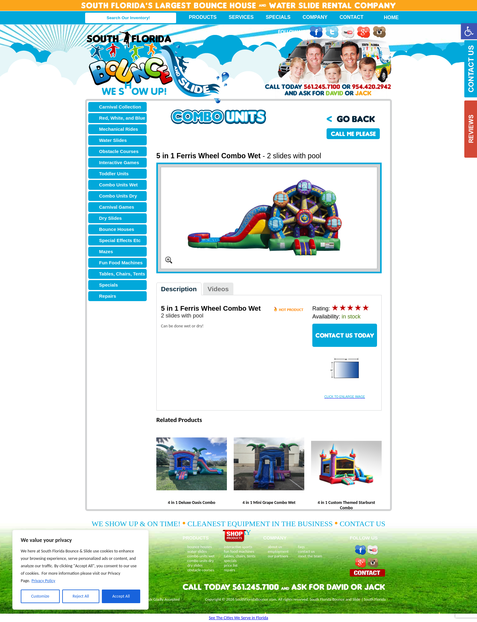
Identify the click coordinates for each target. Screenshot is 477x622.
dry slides (195, 565)
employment (278, 551)
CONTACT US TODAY (344, 335)
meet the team (310, 556)
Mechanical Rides (118, 129)
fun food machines (239, 551)
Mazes (106, 251)
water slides (197, 551)
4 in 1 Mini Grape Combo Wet (268, 502)
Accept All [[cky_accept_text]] (121, 596)
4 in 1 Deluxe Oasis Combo (191, 502)
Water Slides (113, 140)
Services (241, 17)
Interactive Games (119, 162)
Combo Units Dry (118, 195)
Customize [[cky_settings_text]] (40, 596)
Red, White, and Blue (122, 118)
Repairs (107, 296)
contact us (306, 551)
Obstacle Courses (119, 151)
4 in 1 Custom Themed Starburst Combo (346, 505)
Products (203, 17)
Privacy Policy (43, 580)
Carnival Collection (120, 106)
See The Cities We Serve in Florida (238, 617)
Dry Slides (110, 218)
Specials (278, 17)
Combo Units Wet (118, 184)
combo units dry (200, 560)
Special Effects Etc (120, 240)
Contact (351, 17)
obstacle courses (200, 570)
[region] (80, 570)
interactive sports (238, 546)
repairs (229, 570)
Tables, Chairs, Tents (122, 273)
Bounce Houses (116, 229)
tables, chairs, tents (239, 556)
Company (314, 17)
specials (230, 560)
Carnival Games (116, 207)
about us (275, 546)
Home (388, 17)
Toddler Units (114, 173)
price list (231, 565)
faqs (301, 546)
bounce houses (199, 546)
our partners (278, 556)
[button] (469, 31)
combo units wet (201, 556)
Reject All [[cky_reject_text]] (81, 596)
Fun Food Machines (121, 262)
